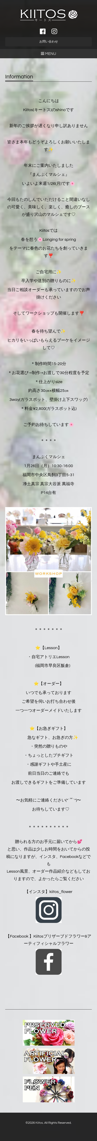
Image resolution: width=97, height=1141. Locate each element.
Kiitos (39, 1123)
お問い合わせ (48, 41)
